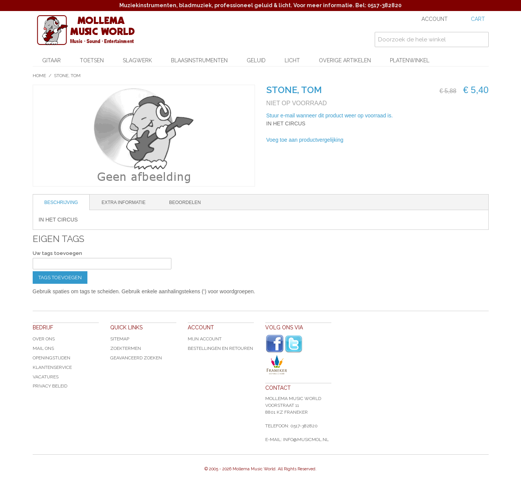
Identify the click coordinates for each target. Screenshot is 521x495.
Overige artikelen (345, 60)
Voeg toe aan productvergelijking (305, 140)
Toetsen (92, 60)
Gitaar (51, 60)
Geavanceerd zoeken (136, 358)
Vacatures (46, 377)
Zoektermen (125, 348)
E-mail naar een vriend (359, 140)
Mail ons (43, 348)
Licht (292, 60)
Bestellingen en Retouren (220, 348)
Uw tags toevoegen (57, 253)
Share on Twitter (390, 140)
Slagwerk (137, 60)
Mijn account (205, 339)
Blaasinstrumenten (199, 60)
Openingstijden (51, 358)
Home (39, 75)
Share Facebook (375, 140)
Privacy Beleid (50, 386)
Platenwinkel (409, 60)
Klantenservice (52, 367)
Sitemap (119, 339)
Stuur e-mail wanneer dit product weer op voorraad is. (329, 115)
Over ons (44, 339)
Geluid (256, 60)
